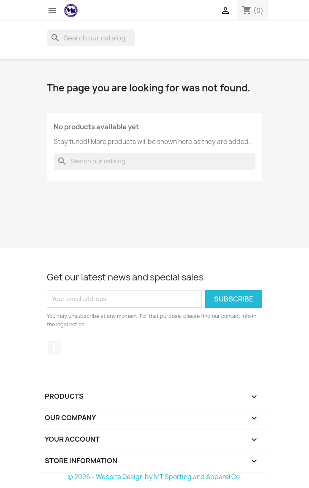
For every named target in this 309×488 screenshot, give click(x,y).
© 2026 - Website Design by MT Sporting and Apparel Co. (154, 476)
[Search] (91, 37)
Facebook (54, 348)
